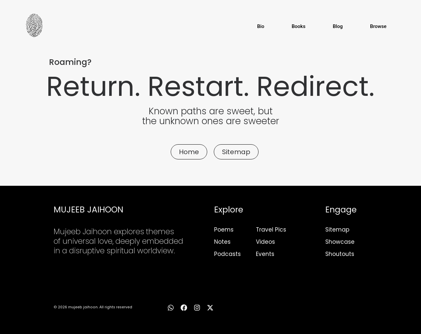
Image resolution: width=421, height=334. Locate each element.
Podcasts (227, 254)
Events (265, 254)
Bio (260, 26)
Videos (265, 242)
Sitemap (337, 230)
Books (299, 26)
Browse (378, 26)
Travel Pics (271, 230)
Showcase (340, 242)
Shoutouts (339, 254)
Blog (338, 26)
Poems (224, 230)
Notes (222, 242)
